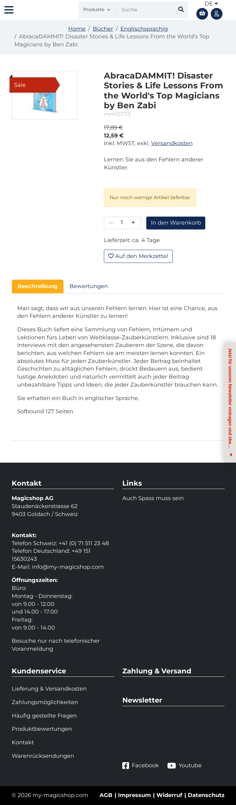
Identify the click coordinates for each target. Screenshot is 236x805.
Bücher (103, 28)
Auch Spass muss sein (153, 498)
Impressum (134, 795)
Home (76, 28)
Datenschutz (206, 795)
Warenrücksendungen (43, 756)
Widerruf (169, 795)
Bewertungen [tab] (88, 286)
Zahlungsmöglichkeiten (45, 702)
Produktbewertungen (42, 729)
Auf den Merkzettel (138, 256)
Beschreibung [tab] (38, 286)
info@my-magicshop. (62, 567)
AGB (106, 795)
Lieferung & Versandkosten (49, 688)
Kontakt (23, 742)
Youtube (184, 765)
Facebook (140, 765)
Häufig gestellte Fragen (44, 715)
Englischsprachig (144, 28)
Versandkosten (172, 143)
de (211, 3)
